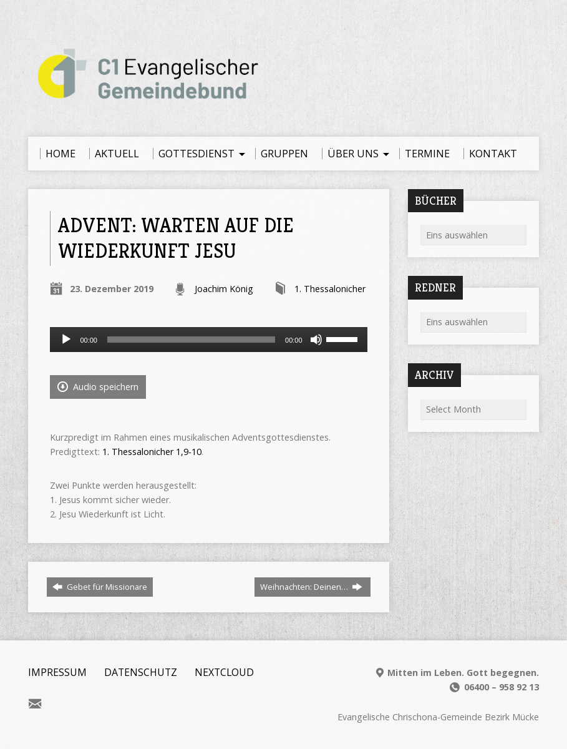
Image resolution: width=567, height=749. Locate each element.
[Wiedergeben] (66, 339)
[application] (208, 339)
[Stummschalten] (316, 339)
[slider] (191, 339)
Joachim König (224, 289)
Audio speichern (97, 387)
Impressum (57, 672)
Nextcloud (224, 672)
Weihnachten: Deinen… (311, 586)
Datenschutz (140, 672)
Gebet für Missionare (99, 586)
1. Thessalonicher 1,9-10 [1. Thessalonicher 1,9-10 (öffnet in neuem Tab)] (151, 452)
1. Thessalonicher (330, 289)
